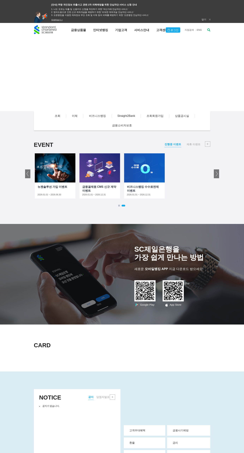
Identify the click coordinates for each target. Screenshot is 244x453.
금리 (190, 442)
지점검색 (189, 30)
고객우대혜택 (145, 430)
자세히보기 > (57, 20)
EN (199, 30)
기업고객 (121, 30)
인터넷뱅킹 (100, 30)
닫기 (204, 19)
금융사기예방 (190, 430)
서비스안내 (141, 30)
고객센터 (162, 30)
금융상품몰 (78, 30)
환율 (145, 442)
